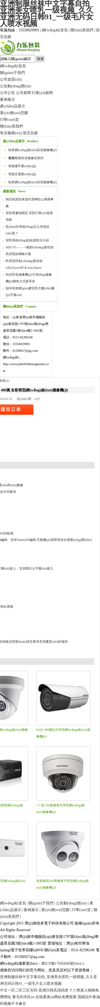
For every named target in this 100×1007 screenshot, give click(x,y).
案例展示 (7, 100)
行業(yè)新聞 (42, 93)
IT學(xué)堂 (9, 120)
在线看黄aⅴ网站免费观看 (56, 997)
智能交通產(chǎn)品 (22, 174)
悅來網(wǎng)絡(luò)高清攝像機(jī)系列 (32, 151)
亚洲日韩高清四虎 (53, 990)
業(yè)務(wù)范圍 (14, 113)
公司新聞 (23, 93)
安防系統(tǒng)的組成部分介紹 (27, 240)
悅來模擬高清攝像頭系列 (25, 158)
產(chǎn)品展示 (12, 106)
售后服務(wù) (11, 133)
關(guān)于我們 (12, 73)
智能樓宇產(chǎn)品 (22, 166)
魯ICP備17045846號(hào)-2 (62, 963)
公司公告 (7, 93)
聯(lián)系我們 (81, 30)
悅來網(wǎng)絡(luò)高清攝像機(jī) (32, 182)
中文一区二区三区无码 (18, 990)
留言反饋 (30, 133)
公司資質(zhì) (11, 79)
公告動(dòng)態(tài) (15, 86)
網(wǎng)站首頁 (55, 30)
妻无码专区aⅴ (23, 997)
